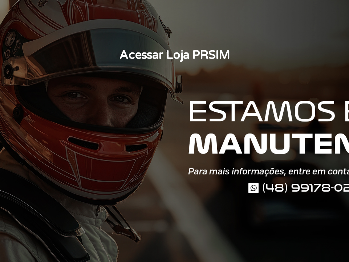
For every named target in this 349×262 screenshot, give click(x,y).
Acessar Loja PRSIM (174, 55)
